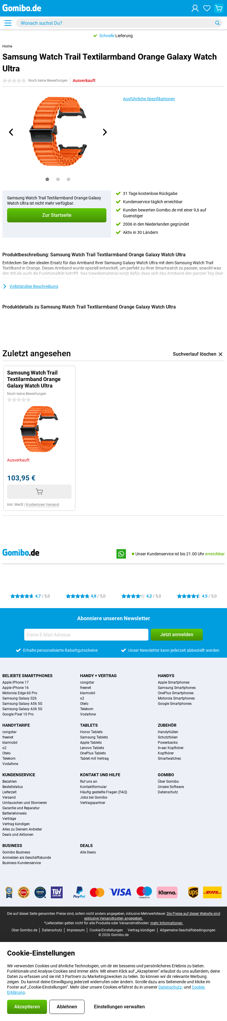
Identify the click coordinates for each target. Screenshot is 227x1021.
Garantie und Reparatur (21, 808)
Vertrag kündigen (16, 824)
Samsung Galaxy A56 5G (22, 704)
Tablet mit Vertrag (94, 758)
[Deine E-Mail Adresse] (86, 635)
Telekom (86, 709)
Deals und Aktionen (17, 835)
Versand (9, 797)
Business (12, 845)
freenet (85, 688)
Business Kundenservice (21, 863)
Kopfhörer (166, 753)
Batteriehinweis (14, 813)
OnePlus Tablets (93, 753)
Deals (86, 845)
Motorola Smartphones (176, 698)
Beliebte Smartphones (27, 675)
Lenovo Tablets (92, 748)
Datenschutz (168, 792)
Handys (166, 675)
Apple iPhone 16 (15, 688)
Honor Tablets (91, 732)
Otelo (84, 704)
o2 (82, 698)
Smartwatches (169, 758)
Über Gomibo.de (24, 930)
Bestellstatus (12, 787)
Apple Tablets (91, 743)
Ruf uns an (88, 781)
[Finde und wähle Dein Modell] (119, 23)
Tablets (89, 725)
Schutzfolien (168, 737)
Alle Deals (88, 852)
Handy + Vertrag (98, 675)
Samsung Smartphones (177, 688)
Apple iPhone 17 (15, 682)
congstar (87, 682)
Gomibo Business (16, 852)
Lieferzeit (9, 792)
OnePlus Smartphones (176, 693)
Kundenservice (18, 774)
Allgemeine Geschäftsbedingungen (187, 930)
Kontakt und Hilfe (100, 774)
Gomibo (166, 774)
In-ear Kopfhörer (171, 748)
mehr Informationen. (166, 923)
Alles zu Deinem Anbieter (22, 829)
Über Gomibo (168, 781)
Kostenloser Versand (42, 505)
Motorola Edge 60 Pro (19, 693)
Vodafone (88, 714)
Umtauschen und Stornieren (24, 803)
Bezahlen (9, 781)
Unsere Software (171, 787)
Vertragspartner (92, 803)
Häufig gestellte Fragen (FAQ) (103, 792)
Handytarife (16, 725)
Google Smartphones (175, 704)
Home (7, 46)
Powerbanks (168, 743)
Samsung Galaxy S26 (19, 698)
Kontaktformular (93, 787)
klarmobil (87, 693)
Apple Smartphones (173, 682)
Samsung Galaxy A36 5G (22, 709)
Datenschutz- (170, 987)
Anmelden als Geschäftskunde (26, 858)
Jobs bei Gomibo (93, 797)
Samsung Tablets (94, 737)
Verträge (9, 819)
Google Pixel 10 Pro (18, 714)
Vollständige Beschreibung (30, 286)
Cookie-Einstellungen (106, 930)
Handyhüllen (168, 732)
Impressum (76, 930)
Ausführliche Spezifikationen (149, 98)
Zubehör (167, 725)
